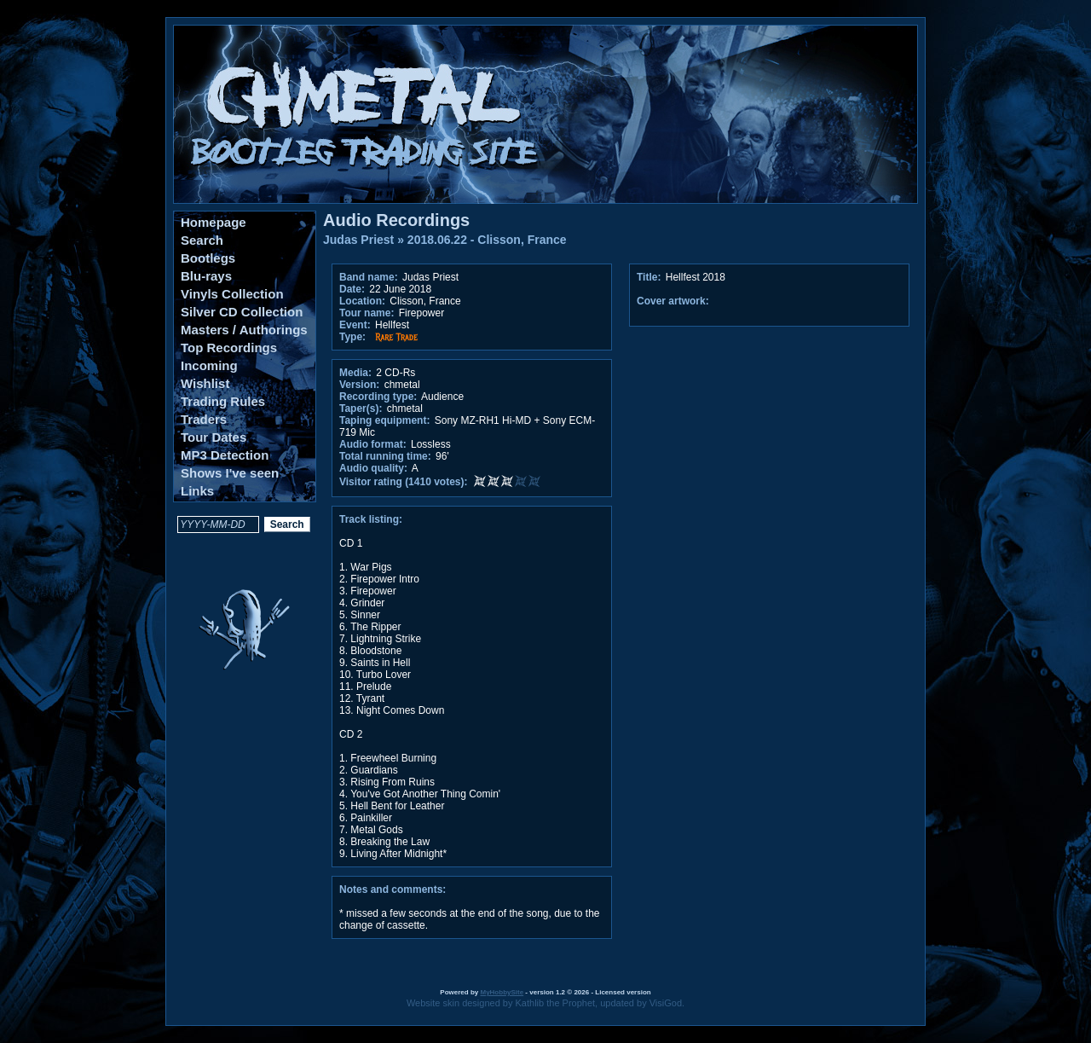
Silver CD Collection (242, 311)
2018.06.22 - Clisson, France (487, 239)
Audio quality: (373, 468)
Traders (204, 419)
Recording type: (378, 397)
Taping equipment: (384, 420)
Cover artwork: (673, 301)
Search (202, 240)
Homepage (213, 222)
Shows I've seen (230, 473)
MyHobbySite (501, 992)
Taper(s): (360, 408)
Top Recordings (229, 347)
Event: (355, 325)
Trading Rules (223, 401)
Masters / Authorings (244, 329)
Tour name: (366, 313)
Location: (362, 301)
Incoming (209, 365)
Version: (359, 385)
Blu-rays (206, 276)
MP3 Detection (224, 455)
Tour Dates (213, 437)
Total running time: (385, 456)
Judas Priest (358, 239)
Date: (352, 289)
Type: (352, 337)
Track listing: (370, 519)
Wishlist (205, 383)
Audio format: (373, 444)
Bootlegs (208, 258)
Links (197, 491)
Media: (355, 373)
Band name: (368, 277)
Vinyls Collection (232, 294)
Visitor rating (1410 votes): (403, 482)
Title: (650, 277)
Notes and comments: (392, 889)
